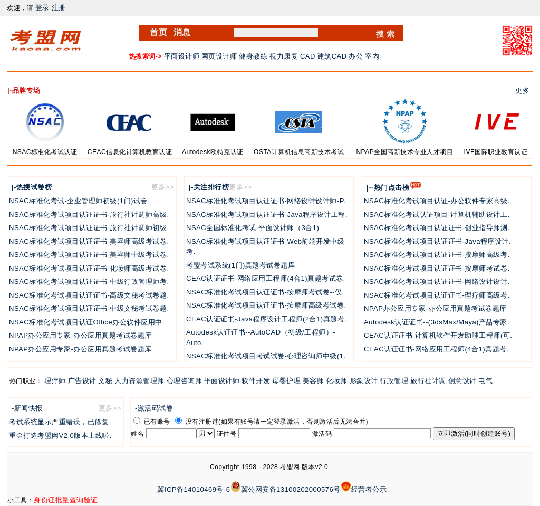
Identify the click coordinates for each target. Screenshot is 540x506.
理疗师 (55, 381)
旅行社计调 (428, 381)
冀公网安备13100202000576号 (291, 489)
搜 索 (385, 34)
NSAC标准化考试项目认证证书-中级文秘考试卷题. (89, 308)
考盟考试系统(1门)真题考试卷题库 (240, 265)
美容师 (313, 381)
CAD (307, 56)
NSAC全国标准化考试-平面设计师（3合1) (252, 228)
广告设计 (82, 381)
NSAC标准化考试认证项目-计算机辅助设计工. (437, 214)
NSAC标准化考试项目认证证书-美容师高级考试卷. (89, 241)
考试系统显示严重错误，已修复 (59, 422)
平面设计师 (182, 56)
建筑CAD (332, 56)
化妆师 (337, 381)
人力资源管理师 (139, 381)
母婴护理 (286, 381)
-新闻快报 (27, 408)
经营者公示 (369, 489)
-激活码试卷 (154, 408)
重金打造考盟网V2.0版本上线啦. (60, 436)
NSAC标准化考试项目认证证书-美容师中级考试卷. (89, 255)
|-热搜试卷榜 (32, 187)
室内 (372, 56)
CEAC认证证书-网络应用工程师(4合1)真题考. (436, 349)
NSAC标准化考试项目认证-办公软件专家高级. (437, 201)
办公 (356, 56)
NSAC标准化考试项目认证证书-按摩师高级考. (437, 255)
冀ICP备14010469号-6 (193, 489)
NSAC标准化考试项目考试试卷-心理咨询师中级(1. (266, 356)
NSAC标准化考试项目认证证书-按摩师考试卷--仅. (265, 292)
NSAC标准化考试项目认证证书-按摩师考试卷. (437, 268)
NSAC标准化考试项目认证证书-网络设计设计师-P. (265, 201)
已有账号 (151, 421)
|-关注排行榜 (209, 187)
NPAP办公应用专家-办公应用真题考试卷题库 (80, 335)
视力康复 (283, 56)
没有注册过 (196, 421)
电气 (485, 381)
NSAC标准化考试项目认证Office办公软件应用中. (87, 322)
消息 (182, 32)
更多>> (162, 187)
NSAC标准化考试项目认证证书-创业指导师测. (437, 228)
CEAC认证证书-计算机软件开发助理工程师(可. (438, 335)
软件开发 (256, 381)
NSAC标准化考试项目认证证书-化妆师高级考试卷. (89, 268)
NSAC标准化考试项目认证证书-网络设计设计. (437, 281)
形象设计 (364, 381)
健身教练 (253, 56)
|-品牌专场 (24, 90)
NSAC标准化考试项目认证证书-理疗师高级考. (437, 295)
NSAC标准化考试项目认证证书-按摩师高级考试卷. (266, 305)
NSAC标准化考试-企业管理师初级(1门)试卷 (78, 201)
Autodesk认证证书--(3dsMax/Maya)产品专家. (436, 322)
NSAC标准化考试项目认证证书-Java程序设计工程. (267, 214)
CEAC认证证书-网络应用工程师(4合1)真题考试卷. (265, 278)
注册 (59, 8)
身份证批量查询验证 (66, 500)
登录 (42, 8)
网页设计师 (219, 56)
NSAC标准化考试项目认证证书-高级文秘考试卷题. (89, 295)
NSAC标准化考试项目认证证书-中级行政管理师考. (89, 281)
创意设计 (462, 381)
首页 (158, 32)
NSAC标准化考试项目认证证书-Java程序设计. (437, 241)
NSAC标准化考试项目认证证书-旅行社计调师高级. (89, 214)
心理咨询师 (184, 381)
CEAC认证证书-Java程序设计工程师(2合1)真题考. (266, 319)
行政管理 (394, 381)
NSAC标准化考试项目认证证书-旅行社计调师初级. (89, 228)
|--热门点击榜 (388, 188)
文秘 (105, 381)
